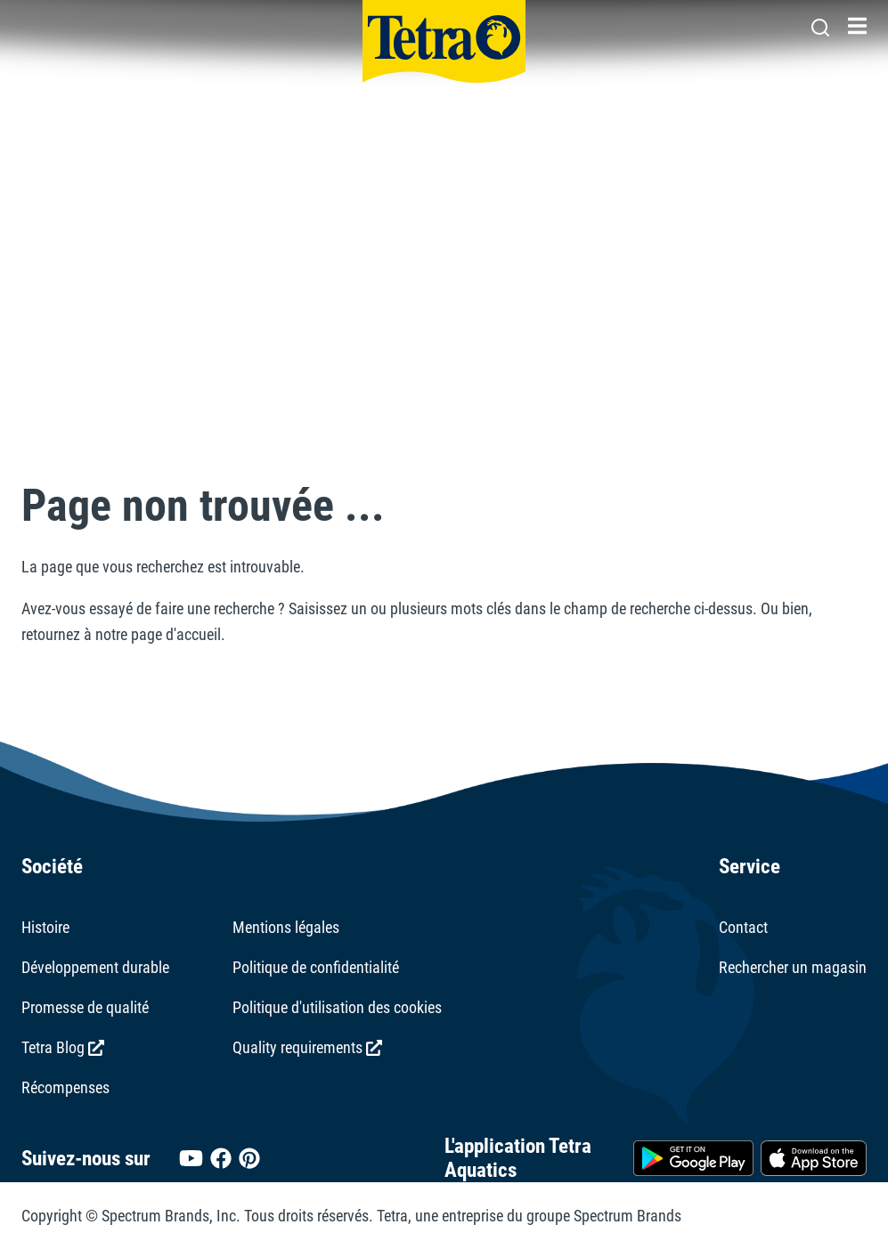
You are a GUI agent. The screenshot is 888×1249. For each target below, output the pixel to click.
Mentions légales (285, 927)
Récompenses (65, 1087)
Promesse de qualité (85, 1007)
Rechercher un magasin (793, 967)
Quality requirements (307, 1047)
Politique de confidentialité (315, 967)
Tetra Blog (62, 1047)
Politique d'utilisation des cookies (337, 1007)
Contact (743, 927)
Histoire (45, 927)
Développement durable (95, 967)
